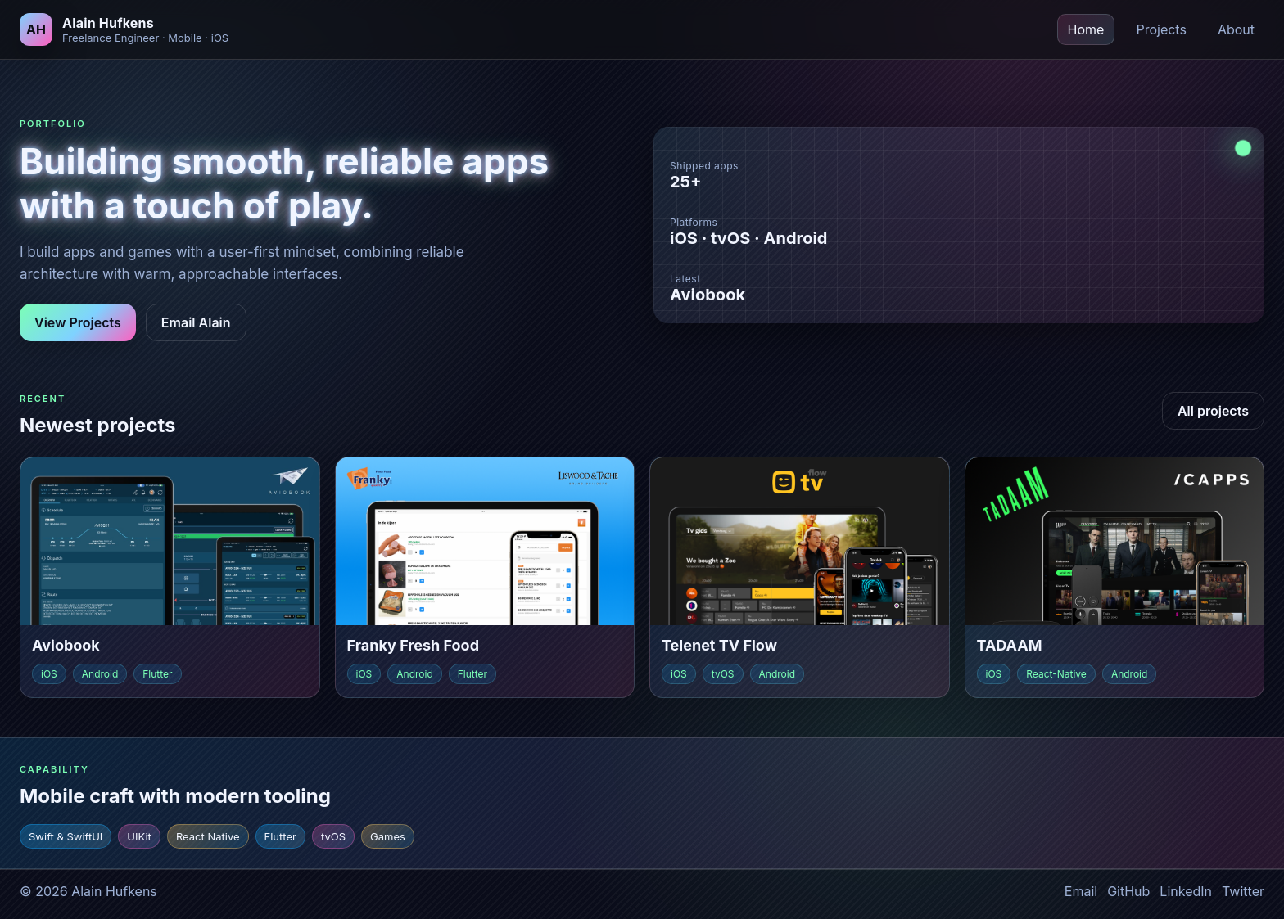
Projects (1161, 29)
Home (1086, 29)
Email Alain (196, 322)
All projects (1213, 411)
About (1236, 29)
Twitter (1243, 891)
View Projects (77, 322)
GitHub (1128, 891)
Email (1081, 891)
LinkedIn (1186, 891)
